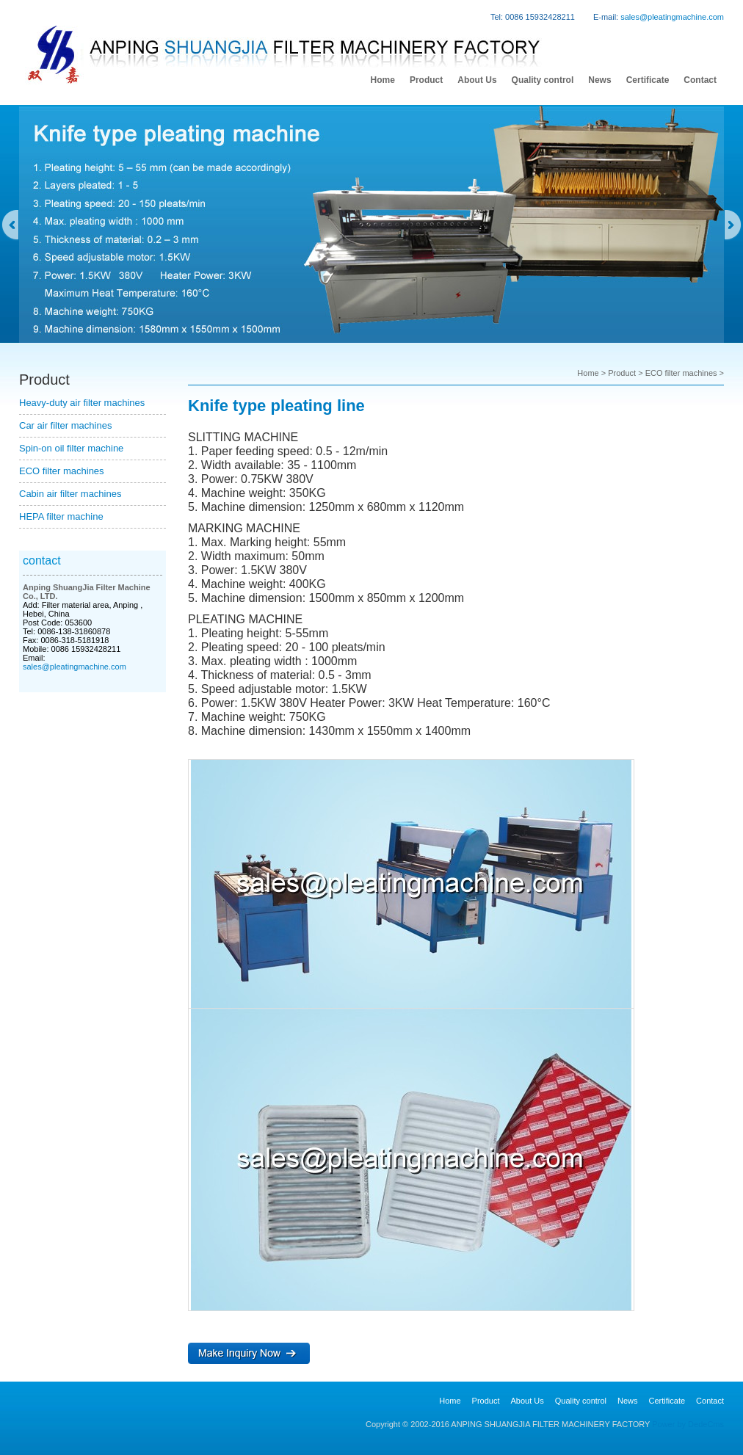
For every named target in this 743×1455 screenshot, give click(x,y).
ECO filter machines (61, 470)
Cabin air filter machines (70, 493)
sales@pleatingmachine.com (672, 16)
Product (622, 373)
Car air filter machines (65, 425)
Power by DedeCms (688, 1424)
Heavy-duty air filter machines (82, 402)
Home (587, 373)
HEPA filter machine (61, 516)
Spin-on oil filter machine (71, 448)
